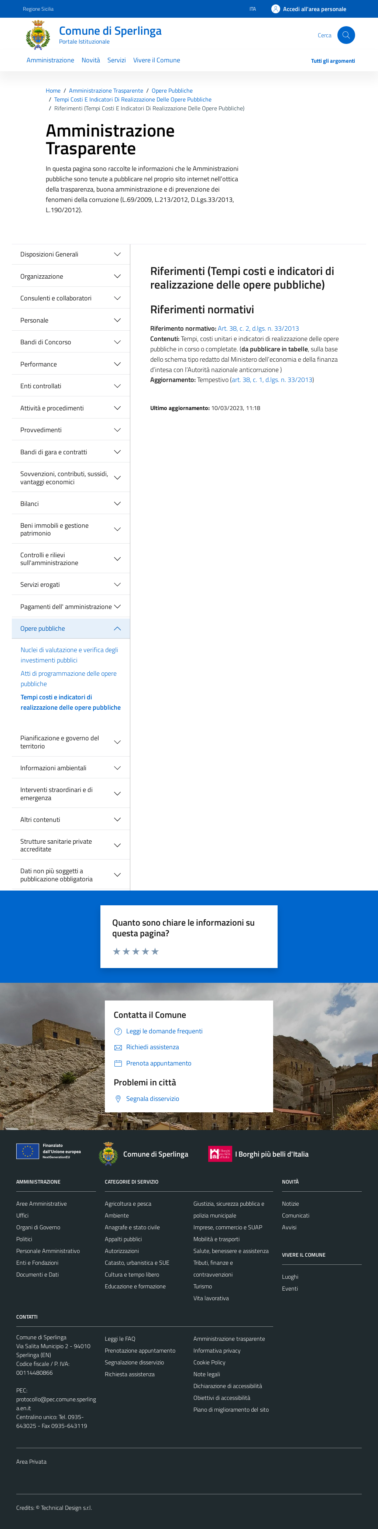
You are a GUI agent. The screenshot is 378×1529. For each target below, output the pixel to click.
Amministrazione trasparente (229, 1338)
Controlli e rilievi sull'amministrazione (49, 559)
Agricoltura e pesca (128, 1203)
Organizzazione (41, 276)
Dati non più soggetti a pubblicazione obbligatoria (56, 875)
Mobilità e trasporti (216, 1238)
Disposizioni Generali (49, 254)
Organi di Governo (38, 1227)
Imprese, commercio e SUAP (227, 1227)
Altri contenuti (40, 819)
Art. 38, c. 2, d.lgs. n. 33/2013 (258, 328)
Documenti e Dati (37, 1274)
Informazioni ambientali (53, 768)
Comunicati (295, 1215)
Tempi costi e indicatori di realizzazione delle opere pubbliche (71, 702)
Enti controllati (40, 386)
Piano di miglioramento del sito (231, 1409)
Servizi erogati (40, 584)
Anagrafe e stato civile (132, 1227)
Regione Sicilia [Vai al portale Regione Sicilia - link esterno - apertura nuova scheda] (38, 9)
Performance (38, 364)
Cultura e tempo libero (132, 1274)
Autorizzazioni (122, 1250)
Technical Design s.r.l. (66, 1507)
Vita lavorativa (211, 1298)
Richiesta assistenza (130, 1374)
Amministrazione (50, 60)
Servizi (116, 60)
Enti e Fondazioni (37, 1262)
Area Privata (31, 1461)
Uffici (22, 1215)
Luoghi (290, 1276)
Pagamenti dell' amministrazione (66, 607)
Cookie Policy (209, 1362)
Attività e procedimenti (52, 408)
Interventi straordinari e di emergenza (56, 794)
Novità (91, 60)
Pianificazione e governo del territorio (59, 742)
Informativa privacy (217, 1350)
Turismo (202, 1286)
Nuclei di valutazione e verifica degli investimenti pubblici (69, 655)
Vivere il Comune (156, 60)
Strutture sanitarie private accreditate (56, 845)
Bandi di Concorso (45, 342)
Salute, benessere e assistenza (231, 1250)
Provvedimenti (41, 430)
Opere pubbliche (42, 628)
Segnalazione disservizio (134, 1362)
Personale (34, 320)
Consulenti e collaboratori (56, 298)
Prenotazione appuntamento (140, 1350)
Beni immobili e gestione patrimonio (54, 529)
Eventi (290, 1288)
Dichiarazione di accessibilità (227, 1385)
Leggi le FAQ (120, 1338)
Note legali (206, 1374)
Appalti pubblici (123, 1238)
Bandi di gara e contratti (53, 452)
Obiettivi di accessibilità (221, 1397)
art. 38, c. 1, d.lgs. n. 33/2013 (272, 380)
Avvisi (289, 1227)
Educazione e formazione (135, 1286)
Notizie (290, 1203)
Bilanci (29, 504)
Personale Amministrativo (48, 1250)
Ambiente (117, 1215)
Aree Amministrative (41, 1203)
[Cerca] (346, 35)
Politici (24, 1238)
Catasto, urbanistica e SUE (137, 1262)
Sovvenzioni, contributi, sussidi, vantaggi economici (64, 478)
